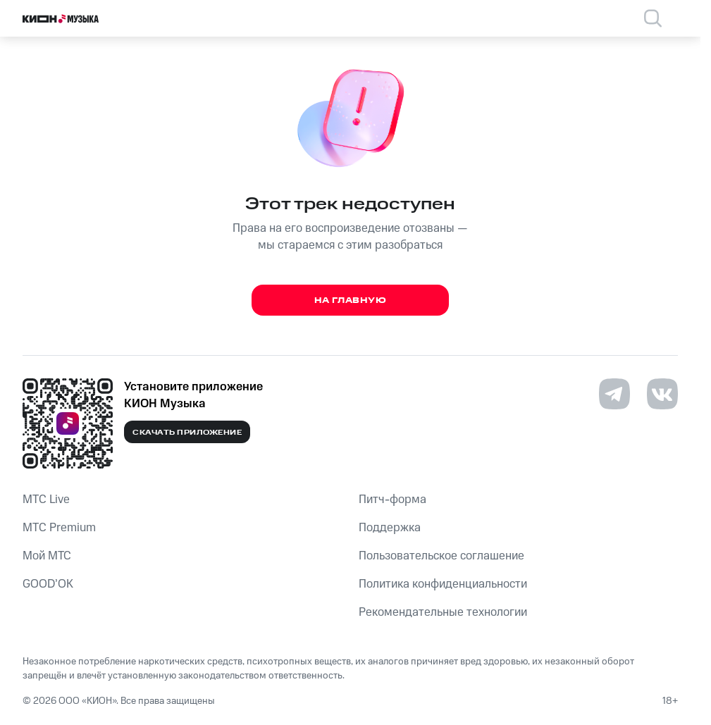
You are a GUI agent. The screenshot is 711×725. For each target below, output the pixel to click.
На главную (350, 300)
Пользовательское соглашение (441, 555)
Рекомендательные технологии (443, 612)
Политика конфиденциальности (443, 584)
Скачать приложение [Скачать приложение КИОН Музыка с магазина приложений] (187, 433)
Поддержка (390, 527)
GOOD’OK (48, 584)
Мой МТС (47, 555)
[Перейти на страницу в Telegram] (614, 393)
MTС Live (46, 499)
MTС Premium (59, 527)
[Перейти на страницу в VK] (662, 393)
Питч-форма (392, 499)
